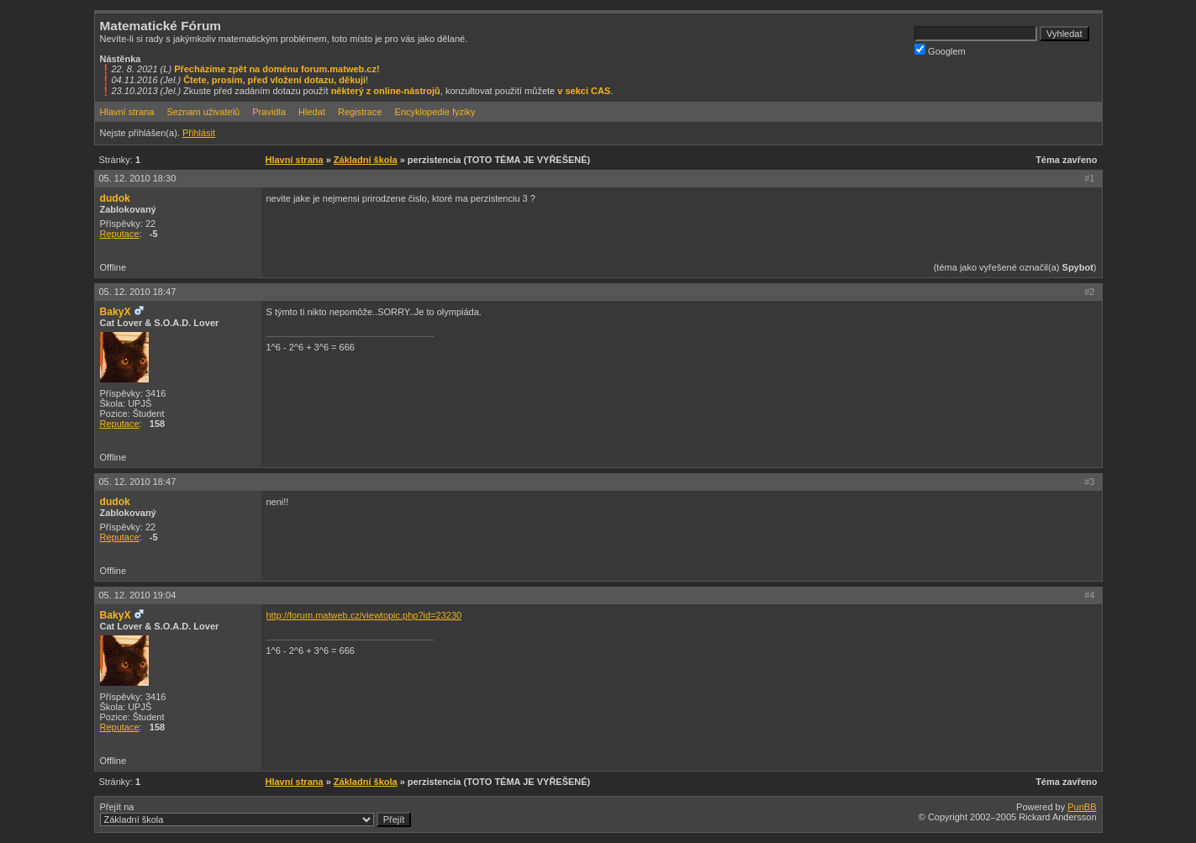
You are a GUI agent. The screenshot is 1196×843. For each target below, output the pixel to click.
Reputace (120, 234)
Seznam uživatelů (203, 112)
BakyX (115, 312)
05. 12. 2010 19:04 (138, 595)
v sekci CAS (583, 91)
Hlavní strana (127, 112)
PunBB (1081, 807)
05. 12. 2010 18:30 (138, 178)
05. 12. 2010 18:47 (138, 292)
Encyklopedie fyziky (435, 112)
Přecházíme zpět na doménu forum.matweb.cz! (277, 69)
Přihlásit (198, 133)
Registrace (360, 112)
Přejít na (256, 814)
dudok (115, 198)
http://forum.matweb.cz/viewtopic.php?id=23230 (364, 615)
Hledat (311, 112)
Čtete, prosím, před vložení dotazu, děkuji (274, 80)
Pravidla (269, 112)
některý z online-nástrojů (385, 91)
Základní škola (366, 160)
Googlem (940, 50)
